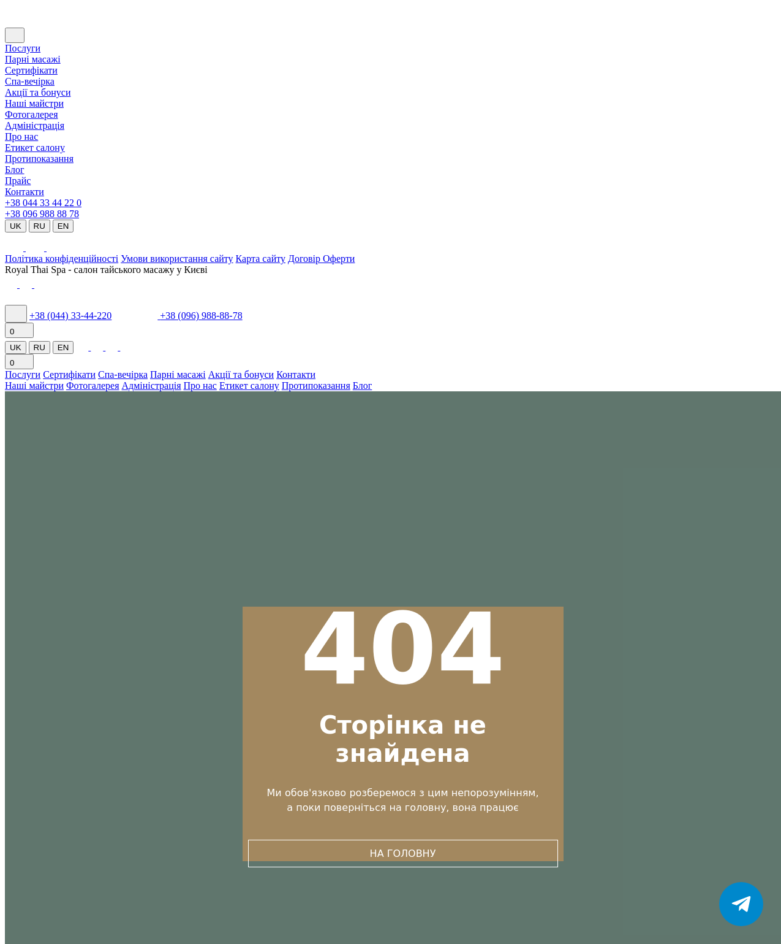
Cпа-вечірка (30, 81)
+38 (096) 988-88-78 (201, 315)
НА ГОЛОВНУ (403, 853)
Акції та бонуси (37, 92)
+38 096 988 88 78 (42, 214)
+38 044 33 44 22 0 (43, 203)
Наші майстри (34, 103)
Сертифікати (31, 70)
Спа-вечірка (123, 374)
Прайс (18, 180)
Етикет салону (35, 147)
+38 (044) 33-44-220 (70, 315)
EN (63, 226)
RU (39, 226)
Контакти (24, 191)
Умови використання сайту (177, 258)
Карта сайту (260, 258)
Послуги (22, 48)
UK (15, 226)
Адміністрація (34, 125)
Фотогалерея (31, 114)
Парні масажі (33, 59)
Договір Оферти (321, 258)
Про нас (21, 136)
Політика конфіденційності (61, 258)
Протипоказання (39, 158)
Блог (15, 169)
